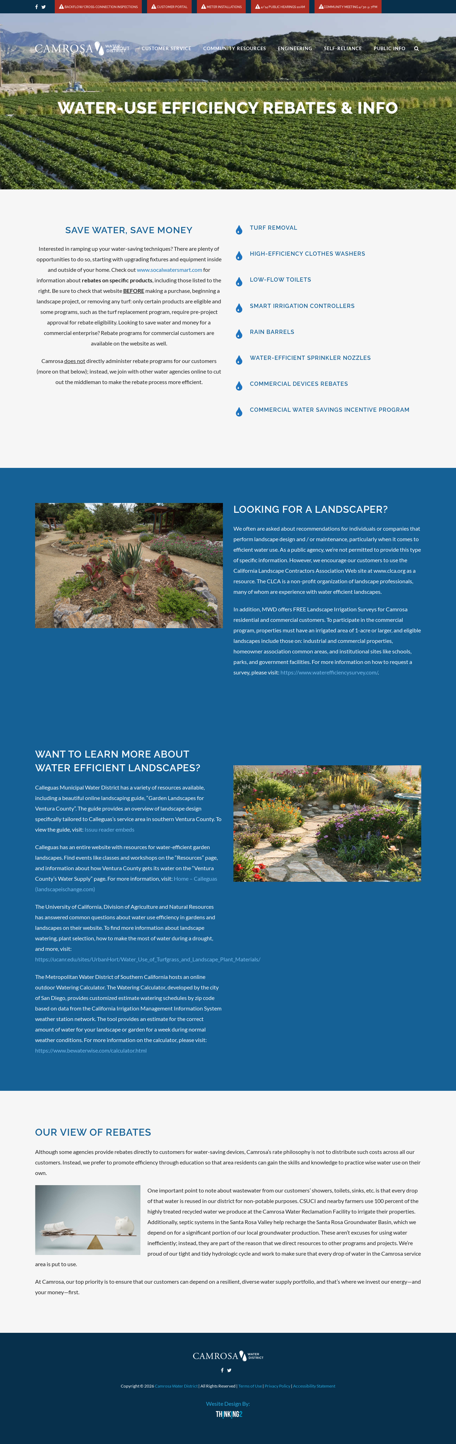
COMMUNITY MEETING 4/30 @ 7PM (348, 7)
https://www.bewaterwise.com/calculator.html (91, 1050)
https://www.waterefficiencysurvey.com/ (329, 672)
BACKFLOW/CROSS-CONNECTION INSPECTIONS (98, 7)
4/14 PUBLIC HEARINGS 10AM (280, 7)
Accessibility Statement (314, 1386)
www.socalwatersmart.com (169, 269)
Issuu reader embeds (109, 829)
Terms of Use (250, 1386)
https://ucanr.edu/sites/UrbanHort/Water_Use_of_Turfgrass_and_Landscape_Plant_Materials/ (147, 959)
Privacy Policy (277, 1386)
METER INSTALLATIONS (221, 7)
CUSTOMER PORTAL (169, 7)
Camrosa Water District (176, 1386)
